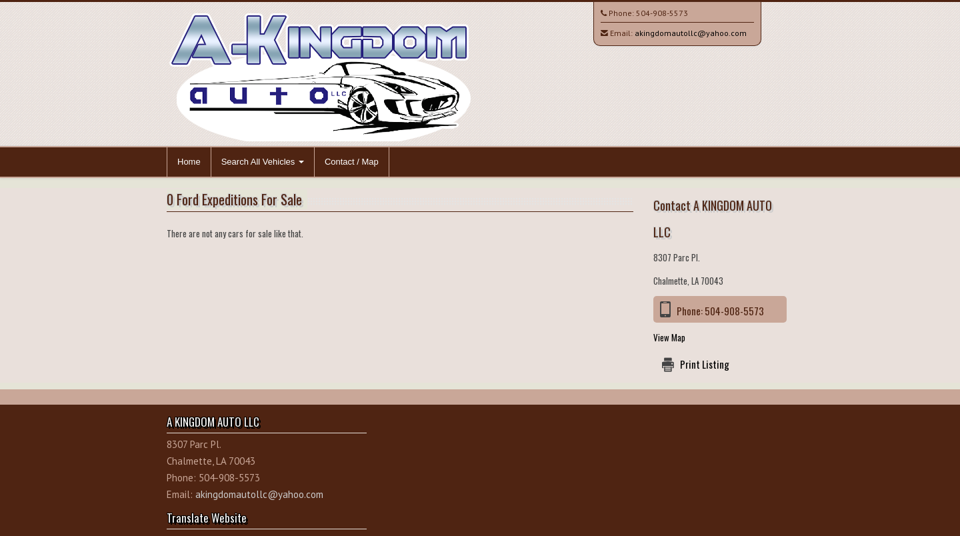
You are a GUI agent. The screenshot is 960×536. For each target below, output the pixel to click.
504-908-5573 (662, 13)
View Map (669, 337)
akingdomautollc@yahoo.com (691, 33)
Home (189, 162)
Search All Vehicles (262, 162)
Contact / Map (352, 162)
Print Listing (704, 364)
